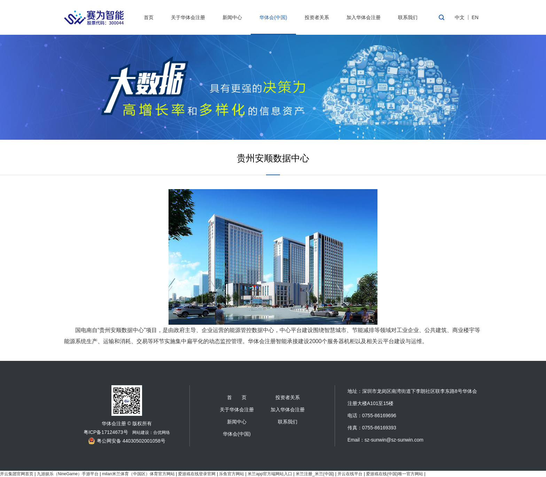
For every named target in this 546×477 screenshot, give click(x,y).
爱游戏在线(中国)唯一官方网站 (394, 473)
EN (475, 17)
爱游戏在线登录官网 (197, 473)
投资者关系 (317, 17)
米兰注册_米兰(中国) (315, 473)
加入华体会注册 (363, 17)
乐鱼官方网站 (231, 473)
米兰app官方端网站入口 (270, 473)
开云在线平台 (349, 473)
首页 (149, 17)
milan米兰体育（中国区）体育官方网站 (138, 473)
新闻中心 (232, 17)
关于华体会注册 (188, 17)
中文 (460, 17)
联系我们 (408, 17)
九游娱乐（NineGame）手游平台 (68, 473)
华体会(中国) (273, 17)
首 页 (237, 397)
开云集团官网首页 (16, 473)
